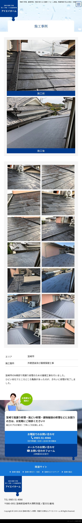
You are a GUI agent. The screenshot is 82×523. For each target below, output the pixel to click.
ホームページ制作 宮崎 (74, 521)
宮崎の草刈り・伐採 (32, 472)
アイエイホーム (9, 8)
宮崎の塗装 (16, 472)
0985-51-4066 (42, 437)
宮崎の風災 (68, 472)
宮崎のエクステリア (51, 472)
